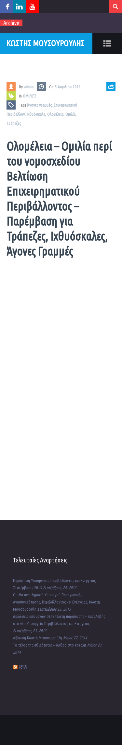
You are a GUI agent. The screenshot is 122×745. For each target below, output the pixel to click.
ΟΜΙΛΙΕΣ (29, 96)
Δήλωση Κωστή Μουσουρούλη (37, 637)
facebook (6, 6)
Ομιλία (70, 114)
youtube (32, 6)
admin (29, 86)
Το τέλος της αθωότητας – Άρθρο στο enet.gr (49, 645)
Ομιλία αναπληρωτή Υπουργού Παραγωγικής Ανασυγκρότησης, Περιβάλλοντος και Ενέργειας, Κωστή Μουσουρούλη (56, 601)
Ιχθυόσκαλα (36, 114)
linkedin (19, 6)
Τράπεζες (14, 123)
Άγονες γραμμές (39, 105)
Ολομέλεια (55, 114)
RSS (23, 667)
